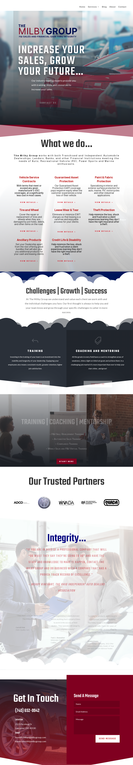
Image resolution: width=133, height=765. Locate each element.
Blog (104, 7)
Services (92, 7)
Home (82, 7)
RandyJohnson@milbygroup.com (30, 744)
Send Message (107, 742)
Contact (122, 7)
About (112, 7)
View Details (28, 202)
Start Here (66, 461)
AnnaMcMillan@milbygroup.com (30, 741)
